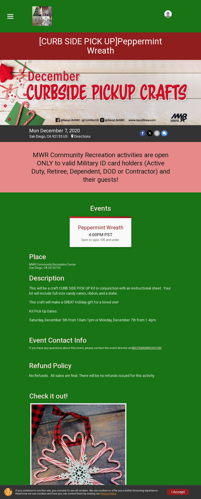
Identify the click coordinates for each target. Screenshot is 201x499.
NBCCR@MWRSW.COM (146, 348)
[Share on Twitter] (150, 133)
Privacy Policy (108, 493)
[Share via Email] (157, 133)
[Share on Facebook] (143, 133)
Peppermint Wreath (100, 227)
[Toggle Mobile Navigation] (10, 16)
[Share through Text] (164, 133)
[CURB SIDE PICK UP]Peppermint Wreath (100, 46)
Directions (82, 136)
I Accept (178, 492)
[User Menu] (168, 14)
